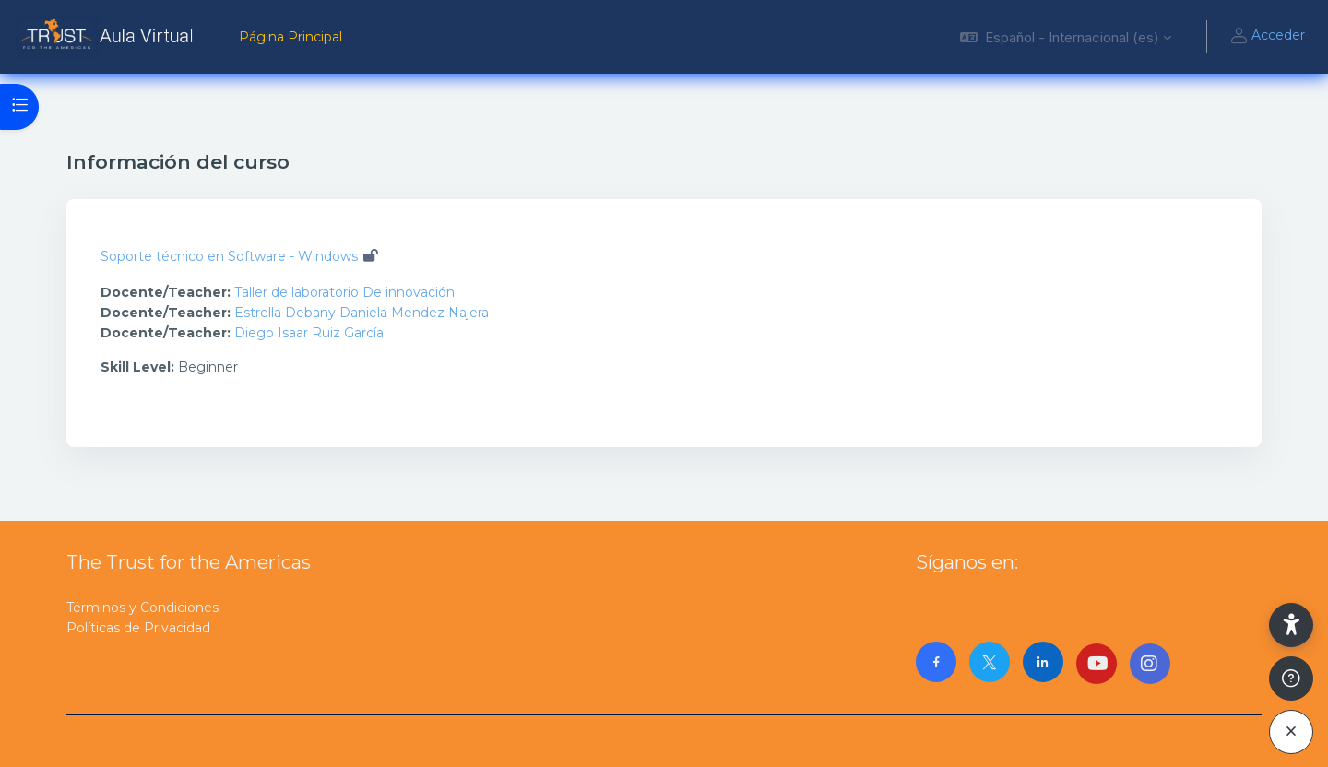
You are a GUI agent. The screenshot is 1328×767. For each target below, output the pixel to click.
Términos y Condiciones (142, 607)
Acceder (1267, 37)
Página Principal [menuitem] (290, 37)
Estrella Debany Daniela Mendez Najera (361, 312)
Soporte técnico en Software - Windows (229, 256)
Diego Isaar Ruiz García (309, 332)
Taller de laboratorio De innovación (344, 292)
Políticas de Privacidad (138, 628)
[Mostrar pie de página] (1291, 678)
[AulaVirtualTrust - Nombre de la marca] (108, 37)
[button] (1065, 37)
